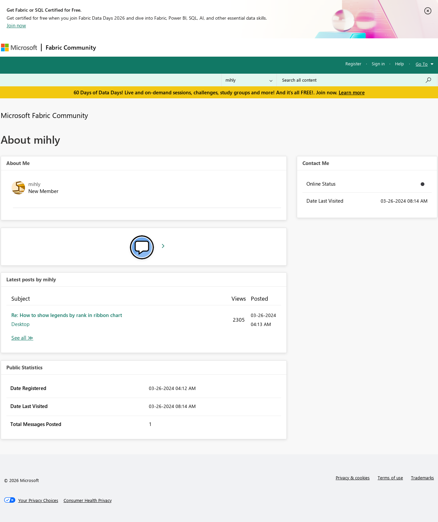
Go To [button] (422, 64)
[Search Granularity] (248, 80)
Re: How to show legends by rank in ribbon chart (66, 315)
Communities (197, 47)
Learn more (352, 92)
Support (281, 47)
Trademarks (422, 477)
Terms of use (390, 477)
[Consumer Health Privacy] (88, 500)
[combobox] (356, 80)
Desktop (20, 324)
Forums (111, 47)
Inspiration (140, 47)
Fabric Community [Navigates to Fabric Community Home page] (71, 47)
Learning (252, 47)
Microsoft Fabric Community (44, 115)
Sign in (378, 63)
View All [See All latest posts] (22, 338)
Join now (16, 25)
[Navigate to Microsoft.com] (19, 47)
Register (353, 63)
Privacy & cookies (353, 477)
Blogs (227, 47)
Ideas (168, 47)
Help (399, 63)
